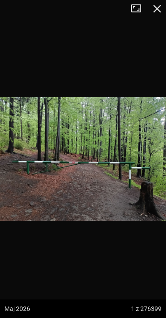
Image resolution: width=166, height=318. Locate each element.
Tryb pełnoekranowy (139, 9)
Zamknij (157, 9)
